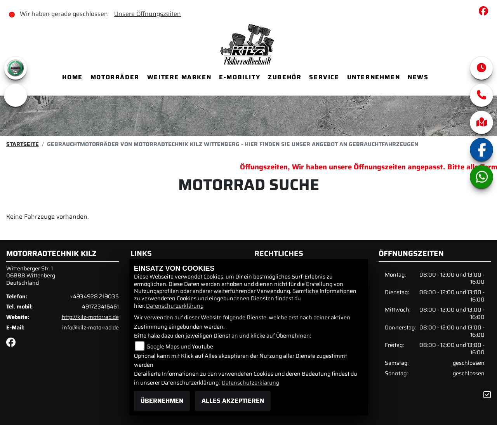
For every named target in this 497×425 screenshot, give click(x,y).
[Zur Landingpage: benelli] (15, 68)
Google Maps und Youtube (179, 346)
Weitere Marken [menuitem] (179, 77)
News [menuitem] (418, 77)
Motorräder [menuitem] (114, 77)
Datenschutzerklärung (174, 305)
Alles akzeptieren (233, 401)
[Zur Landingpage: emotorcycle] (15, 95)
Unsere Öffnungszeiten (147, 14)
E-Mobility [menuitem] (239, 77)
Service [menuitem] (324, 77)
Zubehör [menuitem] (284, 77)
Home (72, 77)
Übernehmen (162, 401)
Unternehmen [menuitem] (373, 77)
